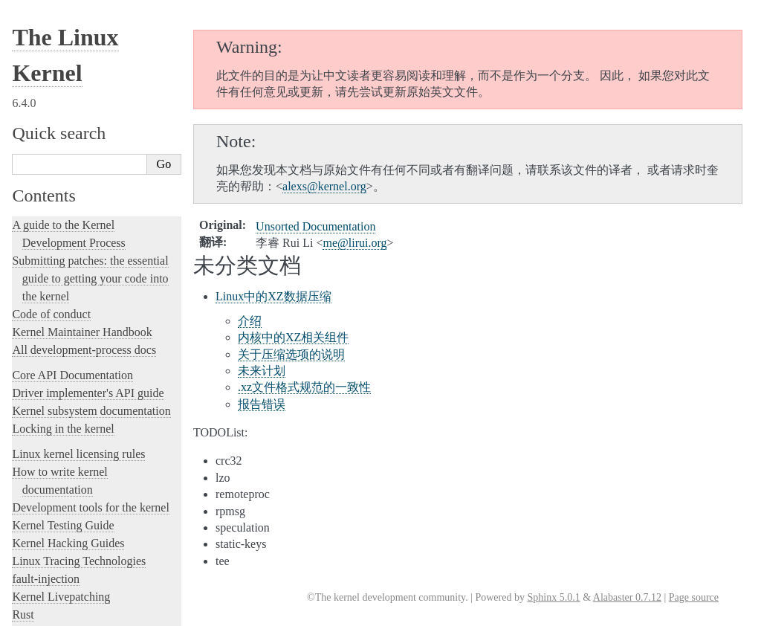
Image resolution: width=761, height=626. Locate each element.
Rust (22, 59)
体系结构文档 (61, 415)
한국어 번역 (49, 506)
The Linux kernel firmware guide (91, 216)
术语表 (46, 444)
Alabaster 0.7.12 (627, 597)
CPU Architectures (56, 260)
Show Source (43, 612)
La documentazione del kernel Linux (100, 489)
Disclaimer (45, 553)
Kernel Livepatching (61, 41)
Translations (43, 310)
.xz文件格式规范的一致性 (304, 387)
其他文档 (51, 429)
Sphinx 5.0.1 (553, 597)
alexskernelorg (324, 186)
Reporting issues (51, 138)
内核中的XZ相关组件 (293, 337)
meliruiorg (354, 242)
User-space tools (51, 155)
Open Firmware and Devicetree (86, 234)
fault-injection (46, 23)
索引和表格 (56, 458)
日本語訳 (43, 521)
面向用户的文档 (66, 386)
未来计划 (261, 370)
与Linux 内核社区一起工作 (88, 342)
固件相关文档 (61, 400)
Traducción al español (69, 537)
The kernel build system (69, 120)
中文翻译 (43, 327)
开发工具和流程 (66, 371)
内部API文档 (59, 357)
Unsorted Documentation (72, 285)
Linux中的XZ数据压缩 (273, 296)
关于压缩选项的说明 (291, 354)
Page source (694, 597)
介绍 (250, 320)
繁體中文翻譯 (53, 474)
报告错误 (261, 404)
